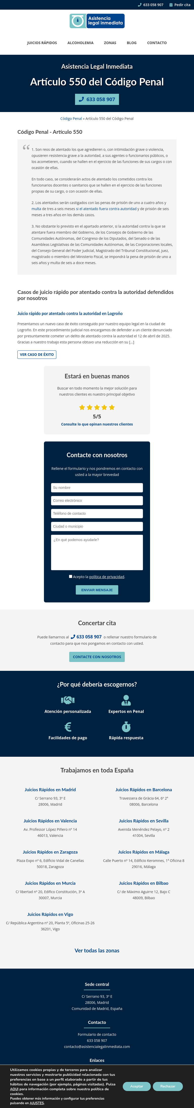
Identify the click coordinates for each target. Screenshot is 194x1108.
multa (36, 208)
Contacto (157, 42)
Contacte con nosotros (97, 656)
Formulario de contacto (97, 1034)
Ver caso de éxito (37, 354)
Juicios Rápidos (42, 42)
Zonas (110, 42)
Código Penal (71, 118)
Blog (132, 42)
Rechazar (167, 1086)
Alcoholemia (80, 42)
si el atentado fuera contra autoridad (106, 208)
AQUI (14, 1089)
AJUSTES (37, 1103)
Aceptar (136, 1086)
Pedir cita (179, 4)
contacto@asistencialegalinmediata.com (97, 1046)
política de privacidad (106, 576)
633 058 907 (150, 4)
